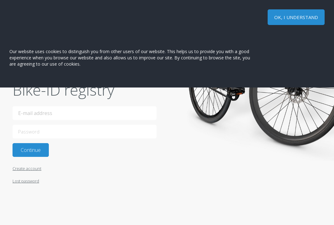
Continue (31, 150)
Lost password (26, 181)
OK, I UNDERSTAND (296, 17)
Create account (27, 168)
